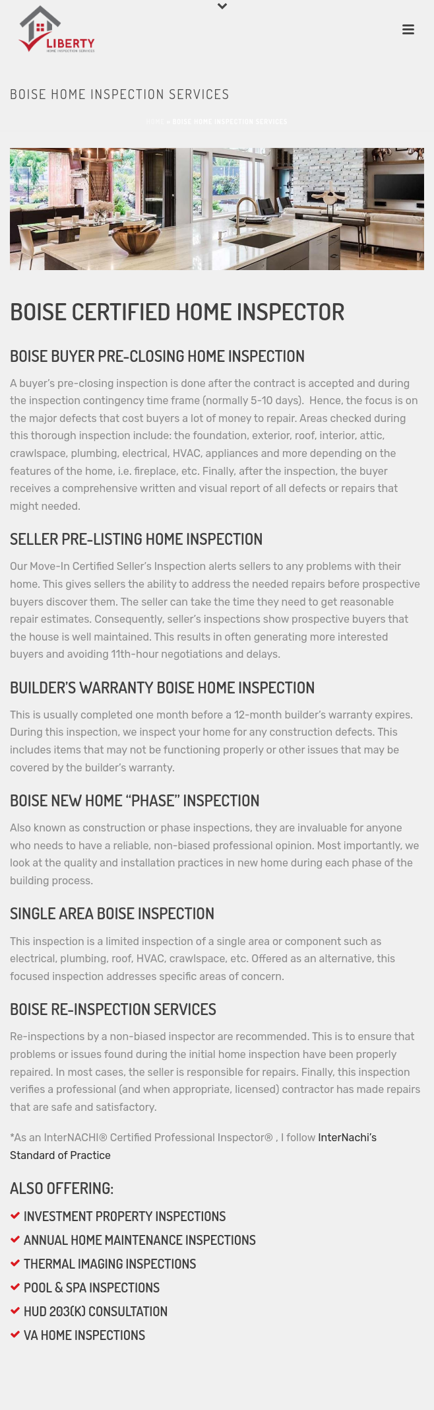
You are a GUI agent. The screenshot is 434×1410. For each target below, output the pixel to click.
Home (155, 121)
